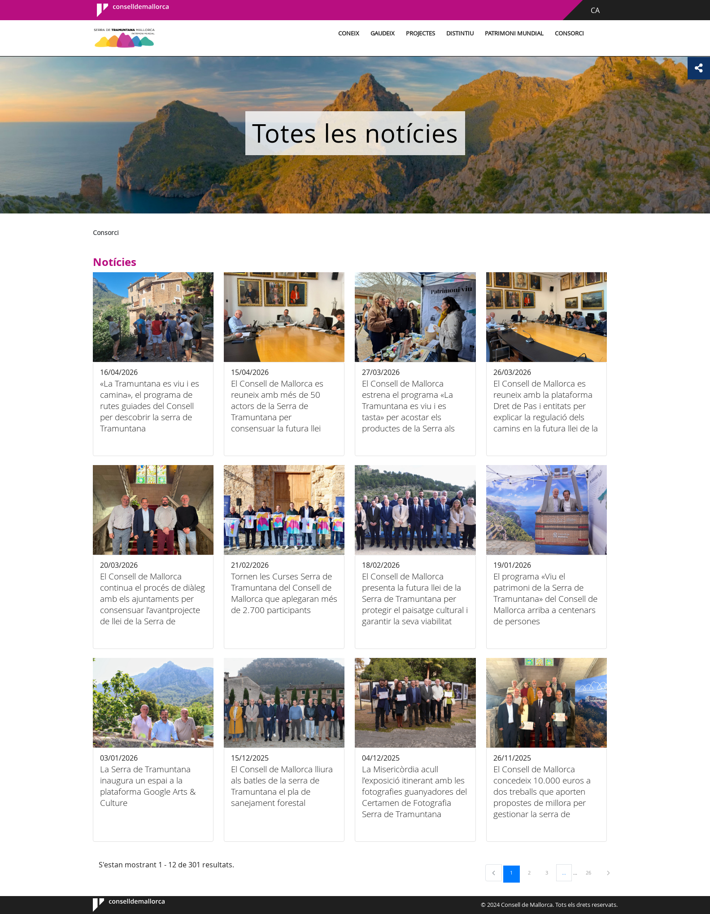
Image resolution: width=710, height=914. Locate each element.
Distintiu (460, 33)
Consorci (569, 33)
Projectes (420, 33)
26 (591, 872)
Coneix (348, 33)
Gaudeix (382, 33)
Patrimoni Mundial (514, 33)
